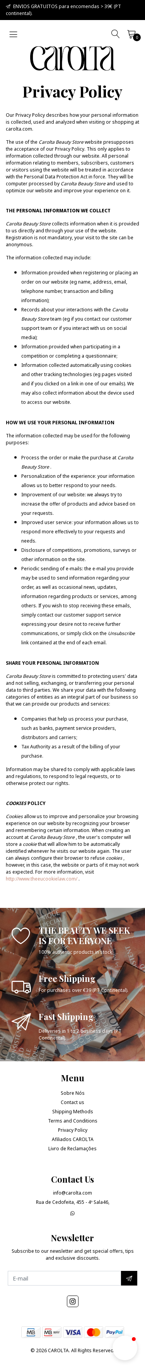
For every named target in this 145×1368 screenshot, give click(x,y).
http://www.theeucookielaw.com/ (41, 879)
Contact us (72, 1102)
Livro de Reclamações (72, 1148)
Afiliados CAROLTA (73, 1139)
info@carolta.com (72, 1193)
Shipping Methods (72, 1111)
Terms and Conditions (72, 1121)
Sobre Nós (73, 1093)
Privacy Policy (72, 1130)
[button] (125, 1348)
